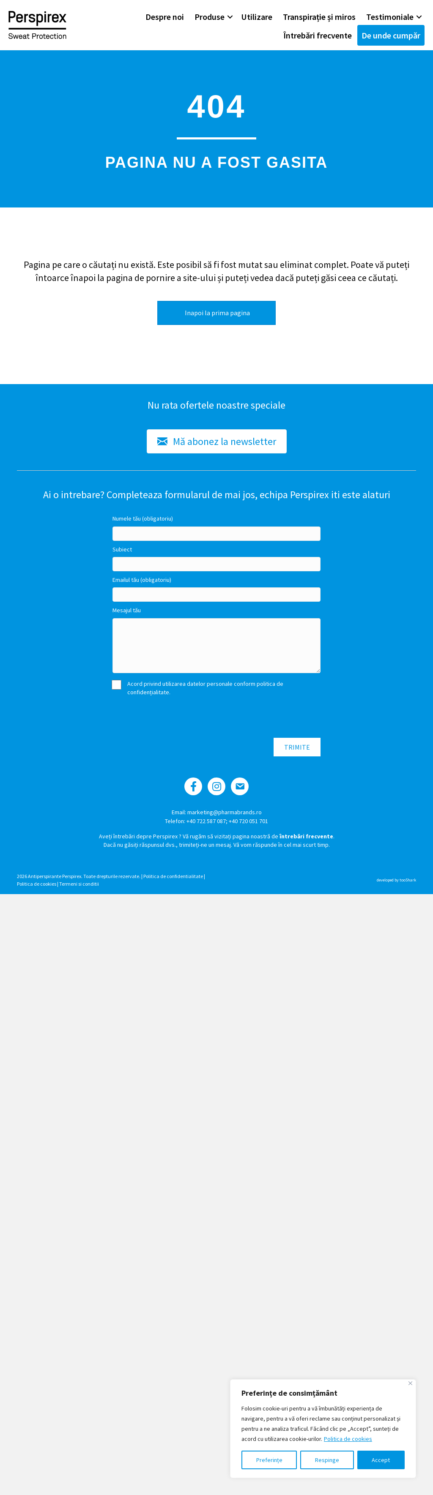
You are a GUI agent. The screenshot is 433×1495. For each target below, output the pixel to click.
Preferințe (269, 1460)
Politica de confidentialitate (173, 876)
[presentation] (176, 717)
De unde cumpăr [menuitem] (391, 35)
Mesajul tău (126, 610)
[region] (323, 1428)
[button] (230, 16)
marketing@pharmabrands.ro (224, 812)
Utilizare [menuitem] (256, 16)
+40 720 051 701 (248, 821)
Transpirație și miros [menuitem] (319, 16)
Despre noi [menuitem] (164, 16)
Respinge (327, 1460)
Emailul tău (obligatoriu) (141, 580)
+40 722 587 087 (206, 821)
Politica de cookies (348, 1439)
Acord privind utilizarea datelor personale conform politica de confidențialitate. (197, 688)
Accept (381, 1460)
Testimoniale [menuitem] (390, 16)
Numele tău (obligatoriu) (142, 518)
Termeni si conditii (79, 884)
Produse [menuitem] (210, 16)
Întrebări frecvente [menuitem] (317, 35)
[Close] (410, 1383)
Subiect (122, 549)
